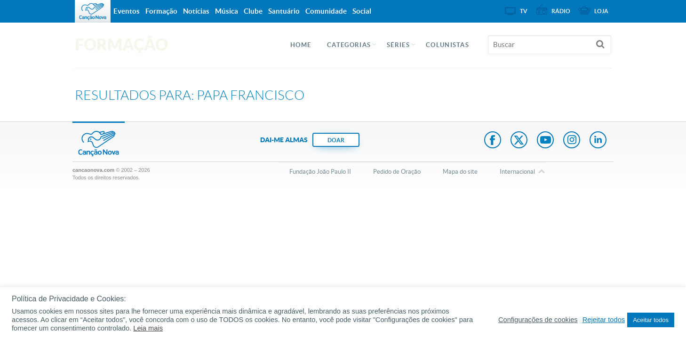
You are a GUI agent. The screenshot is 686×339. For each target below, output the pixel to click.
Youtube (545, 140)
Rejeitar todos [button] (603, 319)
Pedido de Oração (397, 171)
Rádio (560, 11)
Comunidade (326, 11)
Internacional (517, 172)
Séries (398, 44)
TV (523, 11)
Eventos (126, 11)
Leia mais (148, 328)
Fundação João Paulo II (320, 171)
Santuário (284, 11)
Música (226, 11)
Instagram (571, 140)
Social (361, 11)
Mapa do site (460, 171)
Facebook (492, 140)
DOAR (335, 140)
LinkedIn (598, 140)
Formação (161, 11)
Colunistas (447, 44)
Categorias (349, 44)
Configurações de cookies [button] (538, 319)
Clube (253, 11)
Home (300, 44)
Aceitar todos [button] (651, 319)
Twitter (518, 140)
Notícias (196, 11)
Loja (601, 11)
